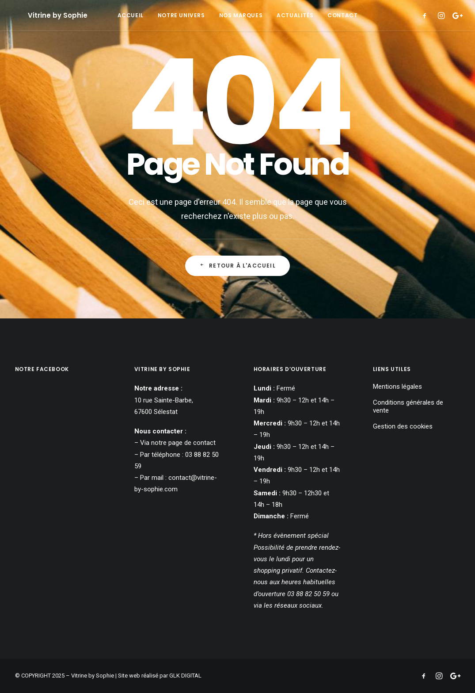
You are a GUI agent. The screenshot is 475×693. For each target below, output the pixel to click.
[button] (427, 15)
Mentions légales (397, 387)
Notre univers (181, 15)
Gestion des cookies (403, 426)
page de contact (192, 443)
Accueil (131, 15)
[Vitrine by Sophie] (45, 15)
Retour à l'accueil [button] (237, 265)
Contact (342, 15)
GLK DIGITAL (185, 675)
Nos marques (241, 15)
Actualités (295, 15)
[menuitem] (130, 15)
